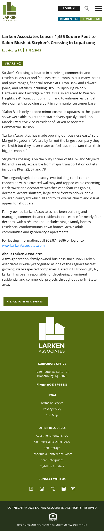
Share (10, 63)
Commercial (91, 19)
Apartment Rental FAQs (52, 435)
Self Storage (52, 448)
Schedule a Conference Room (52, 454)
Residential (69, 19)
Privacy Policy (52, 409)
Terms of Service (52, 403)
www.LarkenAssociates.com (23, 245)
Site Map (52, 415)
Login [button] (68, 8)
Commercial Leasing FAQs (52, 442)
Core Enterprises (52, 460)
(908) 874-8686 (57, 384)
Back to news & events (25, 301)
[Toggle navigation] (98, 8)
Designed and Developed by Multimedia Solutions (52, 525)
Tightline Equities (52, 466)
